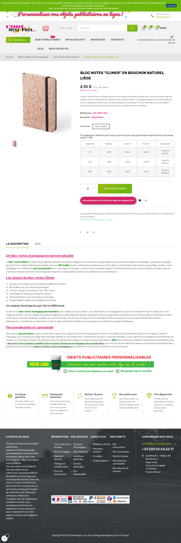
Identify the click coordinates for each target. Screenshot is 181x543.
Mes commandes (121, 452)
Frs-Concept (123, 535)
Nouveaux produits (98, 450)
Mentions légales (62, 452)
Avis (38, 243)
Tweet (89, 232)
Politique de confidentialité (61, 465)
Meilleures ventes (101, 444)
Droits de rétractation (60, 473)
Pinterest (95, 232)
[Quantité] (87, 188)
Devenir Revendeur (78, 465)
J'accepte (171, 5)
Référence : (86, 113)
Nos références (80, 452)
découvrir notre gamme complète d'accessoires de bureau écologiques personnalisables (56, 343)
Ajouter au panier (115, 189)
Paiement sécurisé (59, 458)
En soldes (97, 456)
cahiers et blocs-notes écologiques (52, 346)
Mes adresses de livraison (121, 470)
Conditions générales (78, 458)
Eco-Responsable (79, 473)
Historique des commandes (120, 462)
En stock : (85, 117)
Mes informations (119, 446)
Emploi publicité (100, 461)
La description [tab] (17, 243)
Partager (82, 232)
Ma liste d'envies (121, 456)
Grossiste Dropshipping (79, 446)
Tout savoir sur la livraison (62, 446)
